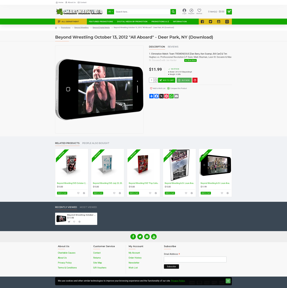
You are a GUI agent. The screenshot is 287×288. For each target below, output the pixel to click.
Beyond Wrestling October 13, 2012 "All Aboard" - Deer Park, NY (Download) (81, 215)
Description (157, 46)
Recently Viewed (66, 207)
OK (228, 281)
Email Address (172, 254)
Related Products (67, 143)
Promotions (65, 27)
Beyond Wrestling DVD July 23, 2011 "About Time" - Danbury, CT (108, 183)
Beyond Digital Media (101, 27)
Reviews (173, 46)
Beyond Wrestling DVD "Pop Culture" (144, 183)
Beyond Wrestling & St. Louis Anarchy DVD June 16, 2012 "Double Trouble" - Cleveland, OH (180, 183)
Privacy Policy (178, 280)
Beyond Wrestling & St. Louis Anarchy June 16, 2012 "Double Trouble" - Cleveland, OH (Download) (216, 183)
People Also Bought (95, 143)
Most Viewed (88, 207)
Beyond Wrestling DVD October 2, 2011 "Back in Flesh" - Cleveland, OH (72, 183)
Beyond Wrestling (81, 27)
